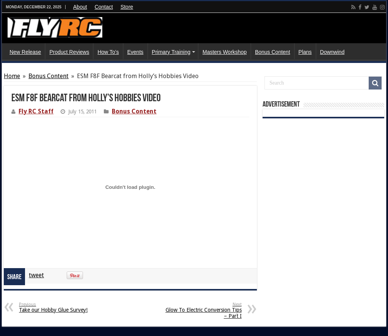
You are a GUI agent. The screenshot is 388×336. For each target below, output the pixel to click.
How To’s (108, 52)
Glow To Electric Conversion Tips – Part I (203, 310)
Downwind (332, 52)
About (80, 7)
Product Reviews (69, 52)
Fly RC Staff (36, 111)
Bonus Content (272, 52)
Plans (305, 52)
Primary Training (171, 52)
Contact (104, 7)
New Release (25, 52)
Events (135, 52)
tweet (36, 275)
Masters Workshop (224, 52)
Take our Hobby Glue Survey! (58, 307)
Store (126, 7)
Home (12, 76)
